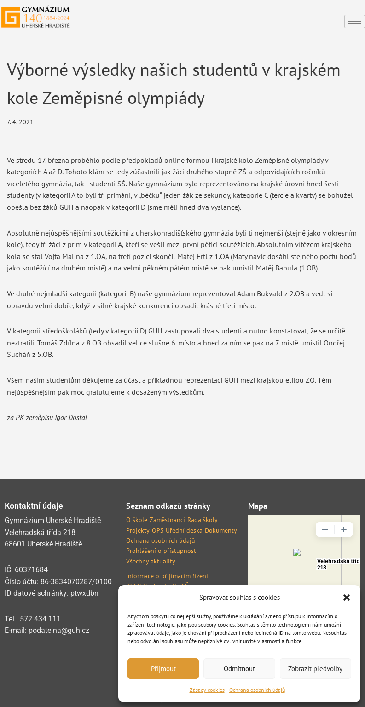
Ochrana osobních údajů (257, 689)
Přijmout (163, 668)
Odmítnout (239, 668)
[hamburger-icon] (354, 21)
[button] (346, 597)
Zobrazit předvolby (315, 668)
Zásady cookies (207, 689)
